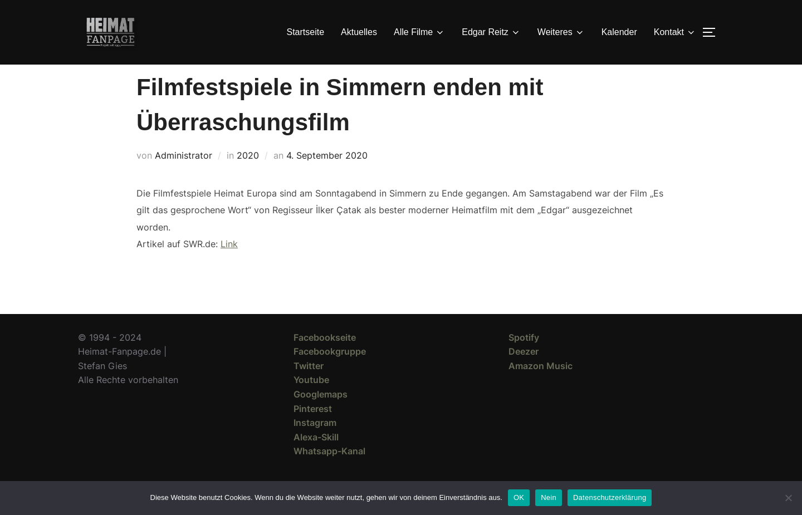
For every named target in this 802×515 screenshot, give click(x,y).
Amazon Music (540, 385)
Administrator (183, 175)
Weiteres (561, 32)
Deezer (523, 371)
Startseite (306, 32)
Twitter (309, 385)
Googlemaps (321, 414)
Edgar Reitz (491, 32)
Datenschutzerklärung (609, 497)
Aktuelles (359, 32)
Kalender (619, 32)
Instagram (315, 442)
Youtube (311, 399)
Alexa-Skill (316, 457)
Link (229, 263)
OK (519, 497)
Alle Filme (419, 32)
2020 (248, 175)
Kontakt (675, 32)
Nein (548, 497)
